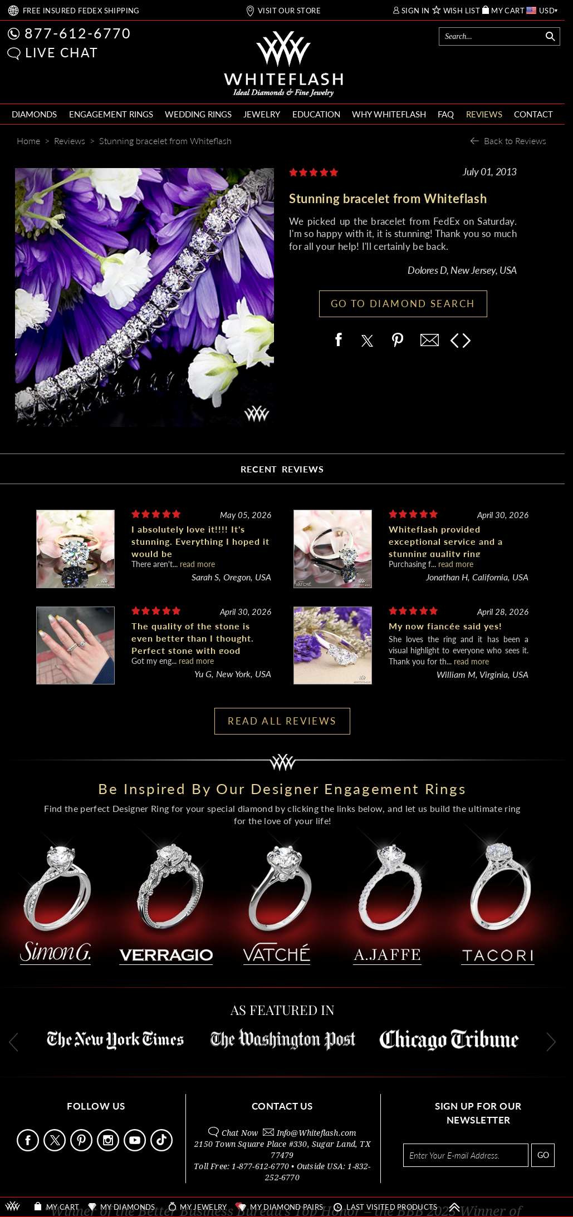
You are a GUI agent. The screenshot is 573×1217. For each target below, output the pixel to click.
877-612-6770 (78, 32)
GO (543, 1155)
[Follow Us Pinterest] (82, 1148)
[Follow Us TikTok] (162, 1148)
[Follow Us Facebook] (29, 1148)
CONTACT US (282, 1106)
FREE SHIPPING (81, 11)
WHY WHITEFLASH (389, 114)
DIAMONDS (34, 114)
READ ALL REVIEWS (282, 721)
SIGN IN (415, 11)
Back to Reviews (515, 140)
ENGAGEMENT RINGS (111, 114)
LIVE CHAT (62, 52)
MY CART (508, 11)
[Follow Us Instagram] (109, 1148)
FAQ (446, 114)
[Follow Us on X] (55, 1148)
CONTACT (533, 114)
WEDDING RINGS (198, 114)
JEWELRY (261, 114)
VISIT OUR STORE (289, 11)
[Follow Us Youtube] (136, 1148)
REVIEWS (484, 114)
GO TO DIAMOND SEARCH (403, 303)
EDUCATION (316, 114)
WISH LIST (462, 11)
